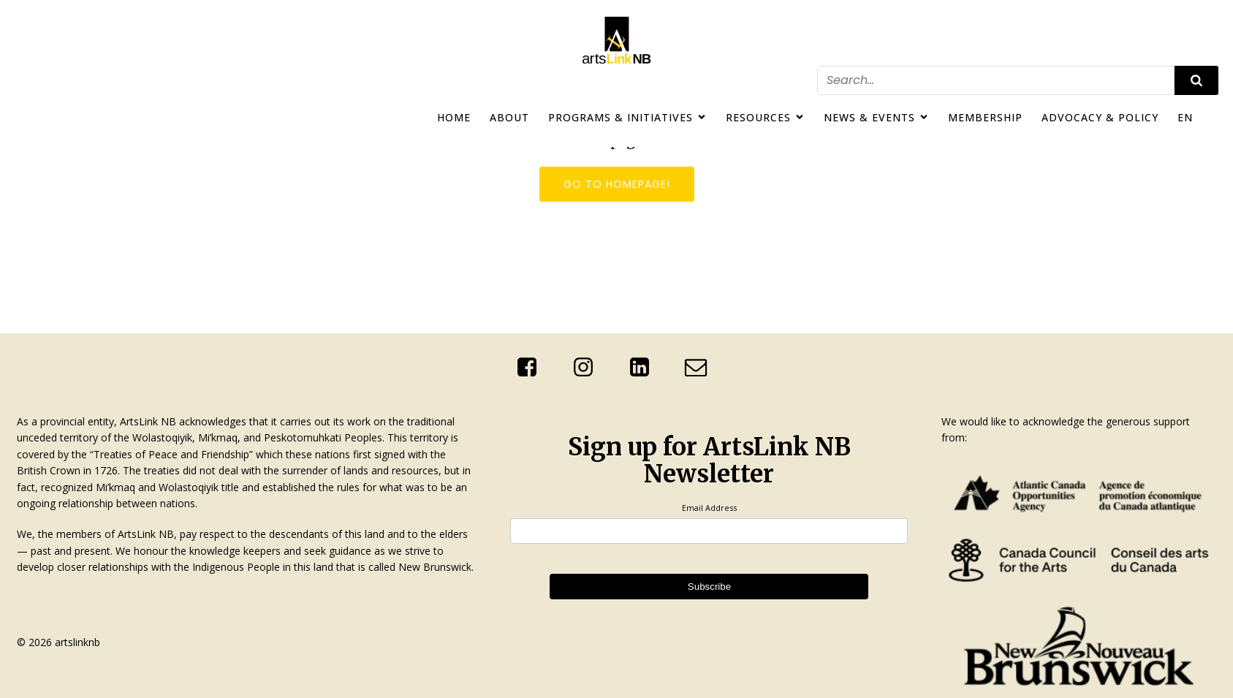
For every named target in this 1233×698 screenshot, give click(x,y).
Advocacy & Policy (1100, 117)
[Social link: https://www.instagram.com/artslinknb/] (589, 367)
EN (1185, 117)
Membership (985, 117)
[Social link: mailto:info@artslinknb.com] (701, 367)
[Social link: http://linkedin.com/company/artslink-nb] (645, 367)
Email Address (709, 507)
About (509, 117)
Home (454, 117)
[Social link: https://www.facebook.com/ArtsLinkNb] (532, 367)
